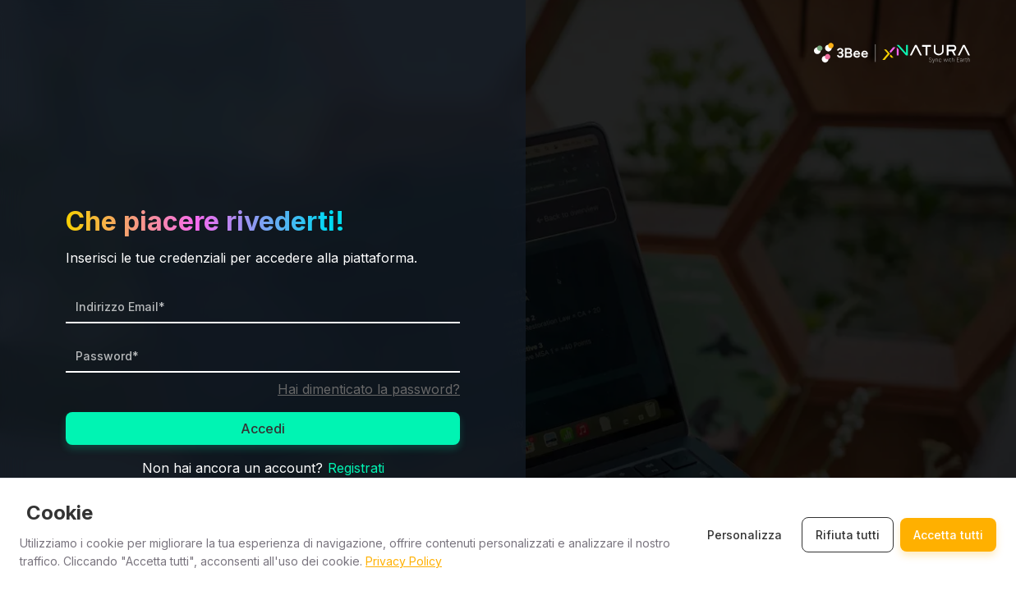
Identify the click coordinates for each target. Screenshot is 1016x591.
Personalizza (744, 535)
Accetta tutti (948, 535)
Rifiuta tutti (848, 535)
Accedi (263, 428)
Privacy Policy (403, 561)
